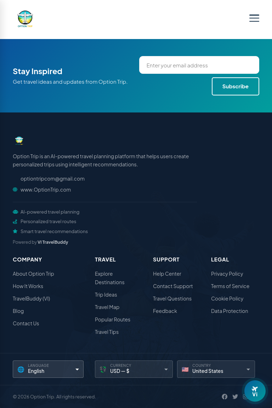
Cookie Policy (227, 298)
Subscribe (235, 86)
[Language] (48, 369)
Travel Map (107, 307)
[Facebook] (224, 396)
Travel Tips (107, 332)
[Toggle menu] (254, 18)
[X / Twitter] (235, 396)
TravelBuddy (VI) (31, 298)
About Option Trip (33, 273)
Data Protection (229, 311)
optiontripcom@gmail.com (53, 178)
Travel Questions (172, 298)
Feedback (165, 311)
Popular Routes (112, 319)
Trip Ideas (106, 294)
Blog (18, 311)
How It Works (28, 286)
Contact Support (173, 286)
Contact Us (26, 323)
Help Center (167, 273)
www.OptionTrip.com (46, 189)
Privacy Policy (227, 273)
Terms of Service (230, 286)
